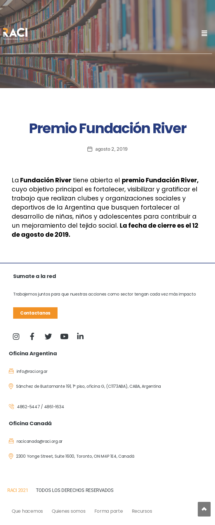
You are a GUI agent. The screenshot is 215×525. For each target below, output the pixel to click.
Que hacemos (27, 510)
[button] (204, 33)
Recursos (142, 510)
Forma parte (108, 510)
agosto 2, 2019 (111, 149)
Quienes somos (69, 510)
